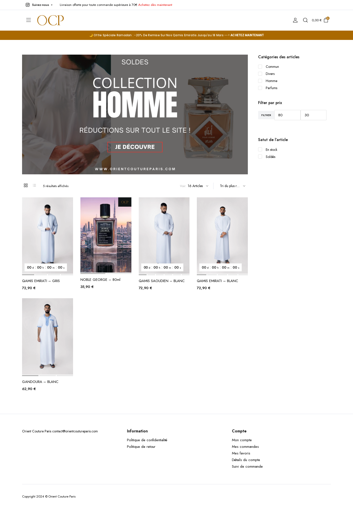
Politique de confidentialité (147, 440)
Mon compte (242, 440)
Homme (267, 80)
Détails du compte (246, 460)
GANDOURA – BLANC (40, 381)
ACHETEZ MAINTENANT (247, 35)
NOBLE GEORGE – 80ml (100, 279)
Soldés (266, 156)
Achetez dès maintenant (155, 4)
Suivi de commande (247, 466)
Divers (266, 73)
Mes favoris (241, 453)
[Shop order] (232, 186)
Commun (268, 66)
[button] (38, 5)
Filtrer (266, 115)
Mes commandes (245, 446)
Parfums (267, 87)
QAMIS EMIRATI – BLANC (217, 281)
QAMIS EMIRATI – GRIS (41, 281)
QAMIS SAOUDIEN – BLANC (162, 281)
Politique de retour (141, 446)
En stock (267, 149)
